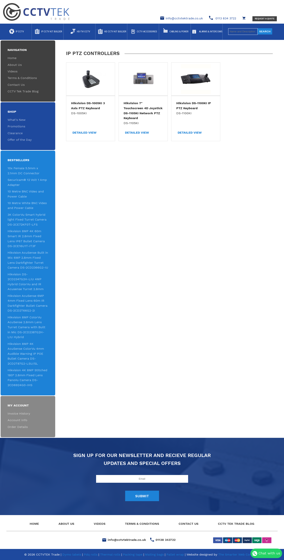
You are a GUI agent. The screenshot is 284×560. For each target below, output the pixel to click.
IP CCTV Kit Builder (51, 31)
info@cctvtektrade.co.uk (184, 18)
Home (12, 58)
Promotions (16, 126)
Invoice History (19, 413)
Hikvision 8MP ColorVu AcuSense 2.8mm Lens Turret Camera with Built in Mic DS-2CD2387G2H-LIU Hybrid (26, 327)
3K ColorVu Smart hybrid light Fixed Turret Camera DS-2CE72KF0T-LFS (27, 219)
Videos (12, 71)
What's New (17, 120)
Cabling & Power (179, 31)
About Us (15, 65)
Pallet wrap (175, 554)
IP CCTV (20, 31)
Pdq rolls (90, 554)
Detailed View (84, 132)
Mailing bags (154, 554)
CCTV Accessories (147, 31)
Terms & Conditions (22, 78)
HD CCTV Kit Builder (115, 31)
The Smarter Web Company (239, 554)
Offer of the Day (20, 140)
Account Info (17, 420)
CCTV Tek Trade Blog (23, 91)
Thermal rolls (110, 554)
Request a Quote (265, 18)
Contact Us (16, 85)
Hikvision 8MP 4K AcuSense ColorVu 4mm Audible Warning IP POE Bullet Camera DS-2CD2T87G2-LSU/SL (26, 353)
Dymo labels (71, 554)
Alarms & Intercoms (210, 31)
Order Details (18, 427)
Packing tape (132, 554)
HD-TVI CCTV (83, 31)
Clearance (15, 133)
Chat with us (266, 553)
